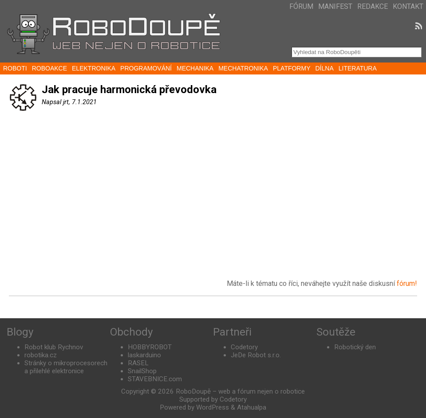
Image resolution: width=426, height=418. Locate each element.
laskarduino (144, 355)
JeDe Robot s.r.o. (256, 355)
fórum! (407, 283)
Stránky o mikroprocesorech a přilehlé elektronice (65, 367)
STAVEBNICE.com (155, 379)
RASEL (138, 363)
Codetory (244, 347)
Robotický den (355, 347)
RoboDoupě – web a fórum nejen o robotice (240, 391)
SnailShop (142, 371)
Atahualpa (251, 407)
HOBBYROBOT (150, 347)
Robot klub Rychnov (53, 347)
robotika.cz (40, 355)
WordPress (212, 407)
